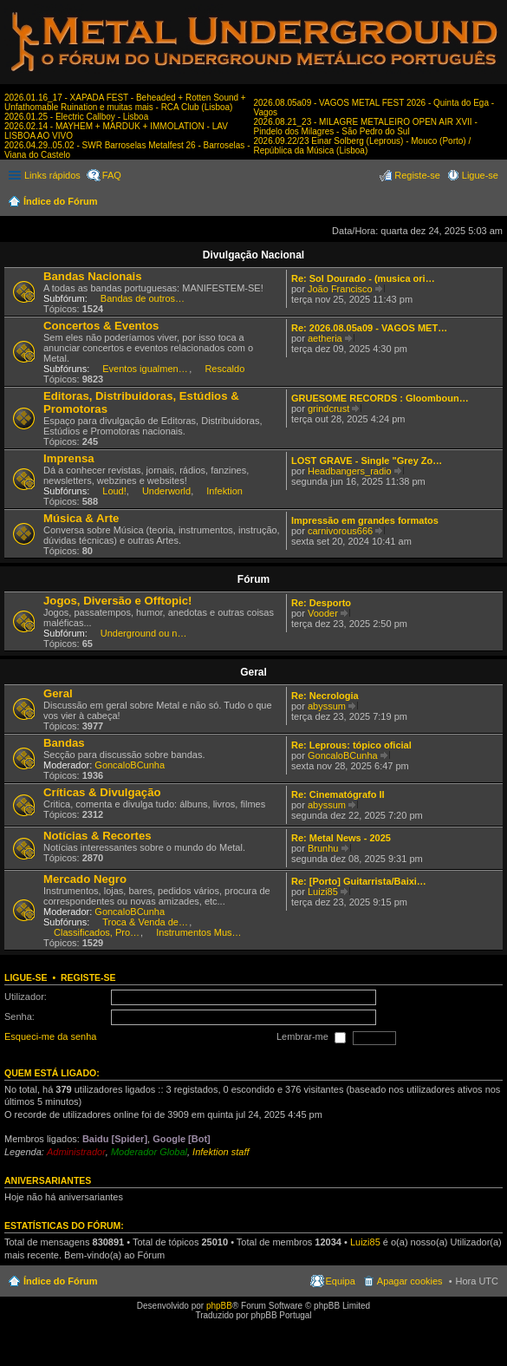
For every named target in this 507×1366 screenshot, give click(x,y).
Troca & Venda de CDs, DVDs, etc (145, 922)
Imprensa (68, 458)
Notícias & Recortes (97, 835)
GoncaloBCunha (129, 765)
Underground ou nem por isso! (144, 633)
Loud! (114, 491)
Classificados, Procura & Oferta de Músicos (97, 932)
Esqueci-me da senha (50, 1037)
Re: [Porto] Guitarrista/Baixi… (358, 881)
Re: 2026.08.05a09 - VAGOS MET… (369, 328)
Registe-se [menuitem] (417, 175)
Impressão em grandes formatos (365, 520)
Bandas (64, 742)
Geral (253, 672)
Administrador (76, 1152)
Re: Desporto (321, 603)
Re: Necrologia (325, 695)
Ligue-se (26, 977)
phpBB (219, 1305)
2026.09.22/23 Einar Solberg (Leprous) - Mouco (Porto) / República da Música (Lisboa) (362, 145)
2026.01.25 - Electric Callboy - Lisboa (76, 116)
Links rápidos (52, 175)
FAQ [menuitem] (111, 175)
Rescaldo (224, 368)
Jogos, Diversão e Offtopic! (117, 600)
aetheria (325, 338)
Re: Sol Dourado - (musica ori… (363, 278)
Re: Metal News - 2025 (341, 838)
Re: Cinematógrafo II (338, 794)
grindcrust (328, 408)
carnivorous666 (340, 531)
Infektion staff (220, 1152)
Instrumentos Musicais (199, 932)
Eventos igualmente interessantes (145, 368)
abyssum (327, 706)
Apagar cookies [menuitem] (410, 1281)
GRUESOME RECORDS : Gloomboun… (380, 398)
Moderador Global (149, 1152)
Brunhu (323, 848)
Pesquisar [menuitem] (491, 203)
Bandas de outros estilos (144, 298)
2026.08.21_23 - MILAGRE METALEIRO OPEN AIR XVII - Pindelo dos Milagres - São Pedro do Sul (366, 126)
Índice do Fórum (60, 201)
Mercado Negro (85, 879)
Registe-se (88, 977)
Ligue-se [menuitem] (480, 175)
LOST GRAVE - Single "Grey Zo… (366, 460)
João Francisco (340, 289)
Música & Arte (81, 518)
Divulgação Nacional (253, 255)
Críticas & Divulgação (102, 792)
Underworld (166, 491)
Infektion (224, 491)
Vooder (323, 613)
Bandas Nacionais (92, 276)
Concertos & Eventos (101, 325)
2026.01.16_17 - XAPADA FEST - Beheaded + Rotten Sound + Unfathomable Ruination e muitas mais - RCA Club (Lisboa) (125, 102)
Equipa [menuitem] (340, 1281)
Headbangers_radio (350, 471)
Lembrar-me (311, 1038)
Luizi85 (323, 891)
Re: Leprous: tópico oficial (351, 745)
